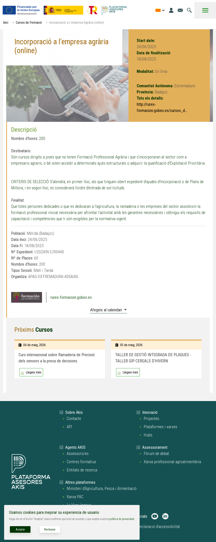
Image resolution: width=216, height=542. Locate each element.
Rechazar (49, 529)
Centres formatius (81, 461)
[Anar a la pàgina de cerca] (189, 10)
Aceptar (20, 529)
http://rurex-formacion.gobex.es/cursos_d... (162, 107)
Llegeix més (33, 372)
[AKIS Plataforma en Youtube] (154, 516)
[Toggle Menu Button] (205, 10)
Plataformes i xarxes (160, 426)
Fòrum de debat (156, 453)
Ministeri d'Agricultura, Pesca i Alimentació (102, 488)
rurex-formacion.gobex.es (71, 297)
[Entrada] (171, 10)
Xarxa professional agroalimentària (172, 461)
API (69, 426)
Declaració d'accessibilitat (159, 526)
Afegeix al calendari (106, 309)
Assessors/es (78, 453)
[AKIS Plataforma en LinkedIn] (165, 516)
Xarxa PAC (75, 496)
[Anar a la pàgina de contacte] (180, 10)
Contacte (74, 418)
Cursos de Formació (29, 22)
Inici (5, 22)
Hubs (148, 435)
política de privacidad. (122, 519)
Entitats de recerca (82, 470)
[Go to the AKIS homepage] (114, 10)
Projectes (151, 418)
